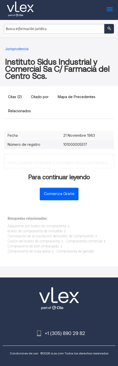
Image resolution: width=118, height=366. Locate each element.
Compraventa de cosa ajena (29, 251)
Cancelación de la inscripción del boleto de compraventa (51, 236)
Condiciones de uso (24, 353)
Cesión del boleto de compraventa (34, 241)
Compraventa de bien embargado (33, 246)
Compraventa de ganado (75, 251)
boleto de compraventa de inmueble (35, 231)
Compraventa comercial (84, 241)
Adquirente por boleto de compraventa (37, 226)
